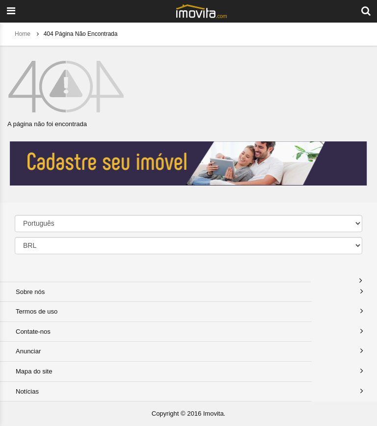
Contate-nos (33, 331)
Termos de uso (36, 311)
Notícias (27, 391)
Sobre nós (30, 291)
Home (23, 33)
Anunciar (28, 351)
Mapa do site (34, 371)
